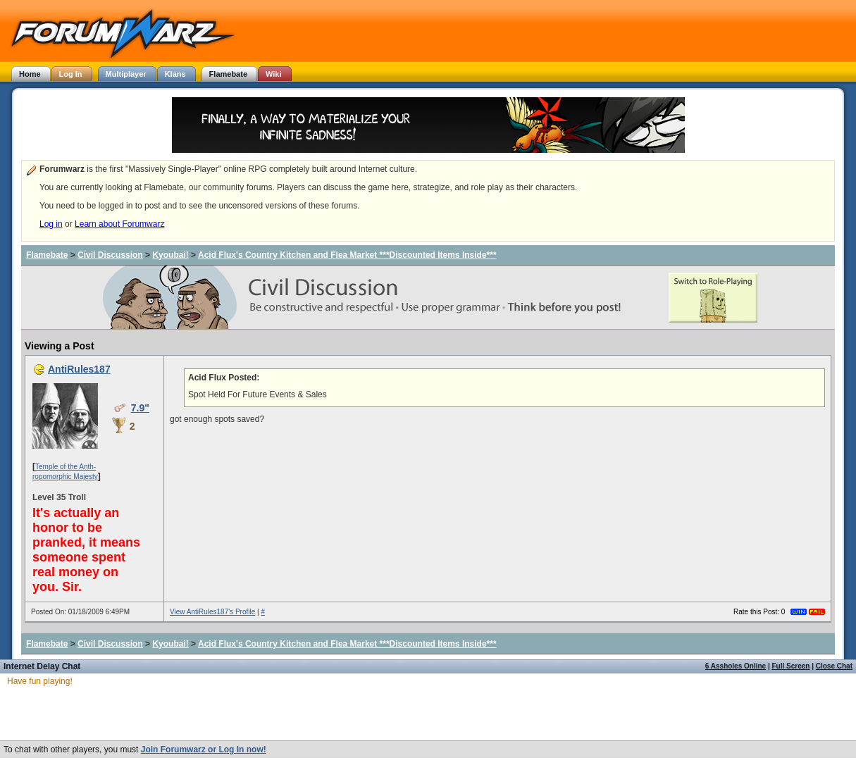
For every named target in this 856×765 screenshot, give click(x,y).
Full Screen (791, 666)
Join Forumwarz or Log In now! (203, 749)
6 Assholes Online (735, 666)
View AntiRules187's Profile (212, 612)
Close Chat (834, 666)
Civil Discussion (110, 255)
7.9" (140, 407)
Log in (51, 224)
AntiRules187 (79, 369)
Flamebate (47, 255)
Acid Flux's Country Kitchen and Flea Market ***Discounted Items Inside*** (347, 255)
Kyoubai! (170, 255)
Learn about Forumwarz (119, 224)
